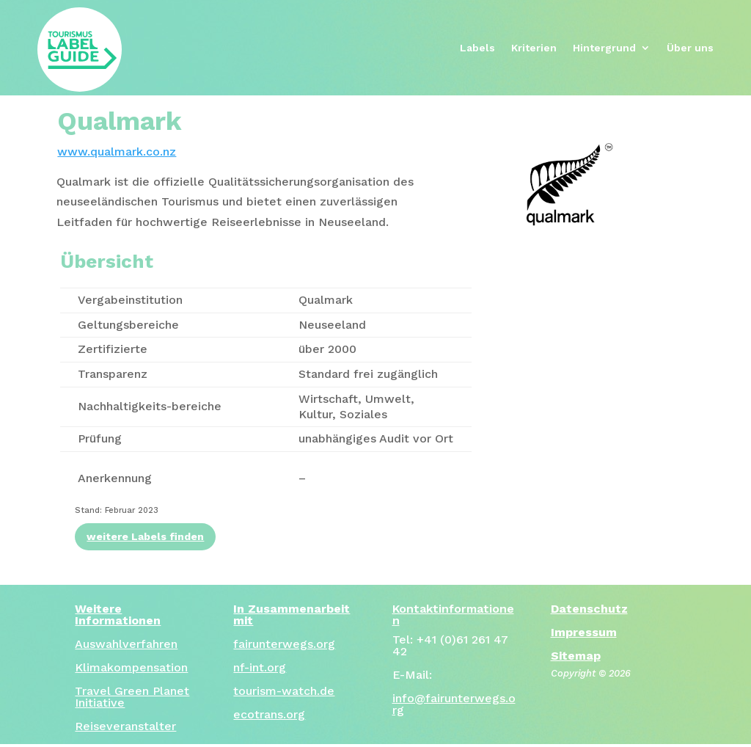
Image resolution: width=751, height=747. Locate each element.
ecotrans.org (269, 714)
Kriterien (534, 48)
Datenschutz (589, 609)
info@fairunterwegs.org (454, 704)
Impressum (584, 632)
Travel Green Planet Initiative (132, 697)
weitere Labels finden (145, 536)
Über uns (690, 48)
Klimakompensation (131, 667)
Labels (477, 48)
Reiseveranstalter (125, 726)
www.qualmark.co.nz (116, 151)
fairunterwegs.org (284, 644)
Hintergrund (604, 48)
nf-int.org (259, 667)
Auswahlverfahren (126, 644)
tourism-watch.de (283, 691)
